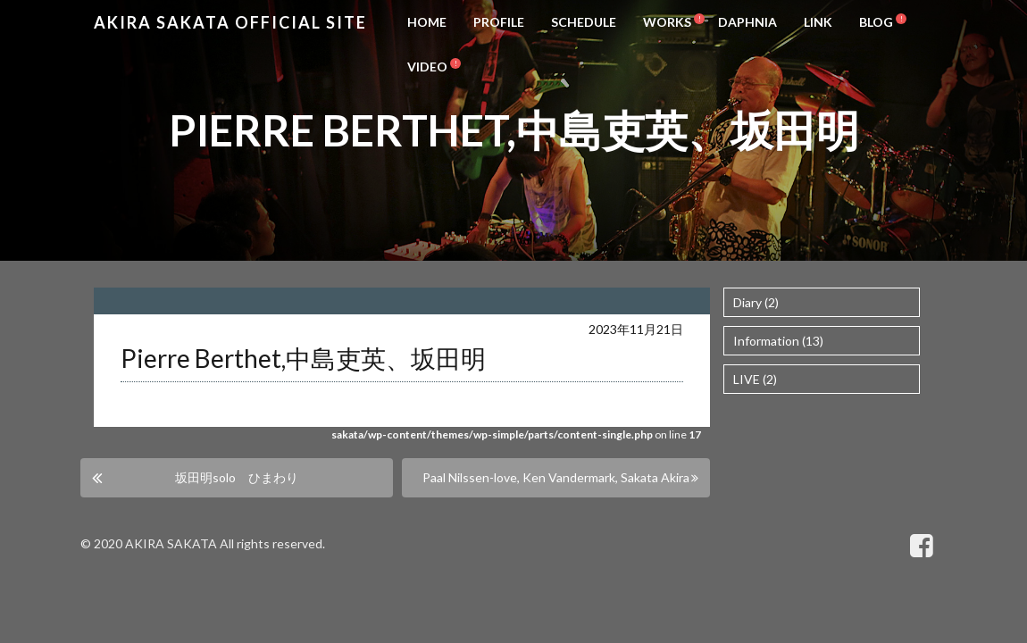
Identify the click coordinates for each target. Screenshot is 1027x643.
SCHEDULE (583, 21)
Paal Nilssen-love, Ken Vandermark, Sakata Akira (555, 477)
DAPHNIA (747, 21)
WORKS (667, 21)
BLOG (876, 21)
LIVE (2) (755, 379)
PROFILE (498, 21)
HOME (427, 21)
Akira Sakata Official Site (230, 22)
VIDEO (427, 66)
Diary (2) (756, 302)
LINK (818, 21)
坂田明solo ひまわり (236, 477)
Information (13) (778, 340)
